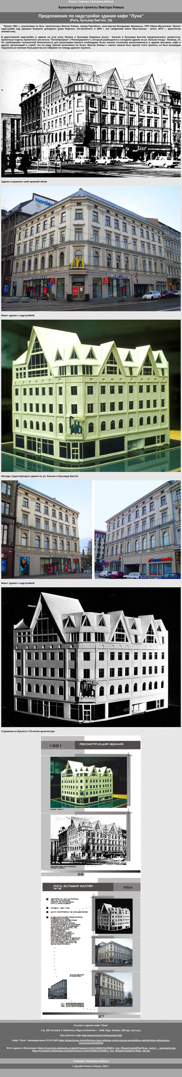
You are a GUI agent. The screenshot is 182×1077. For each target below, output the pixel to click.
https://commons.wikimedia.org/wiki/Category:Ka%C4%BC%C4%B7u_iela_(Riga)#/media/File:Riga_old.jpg (91, 1050)
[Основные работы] (101, 1)
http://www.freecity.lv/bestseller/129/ (102, 1035)
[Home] (73, 1)
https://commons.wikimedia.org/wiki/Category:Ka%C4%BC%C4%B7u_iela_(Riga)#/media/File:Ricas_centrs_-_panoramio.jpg (107, 1048)
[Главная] (83, 1)
